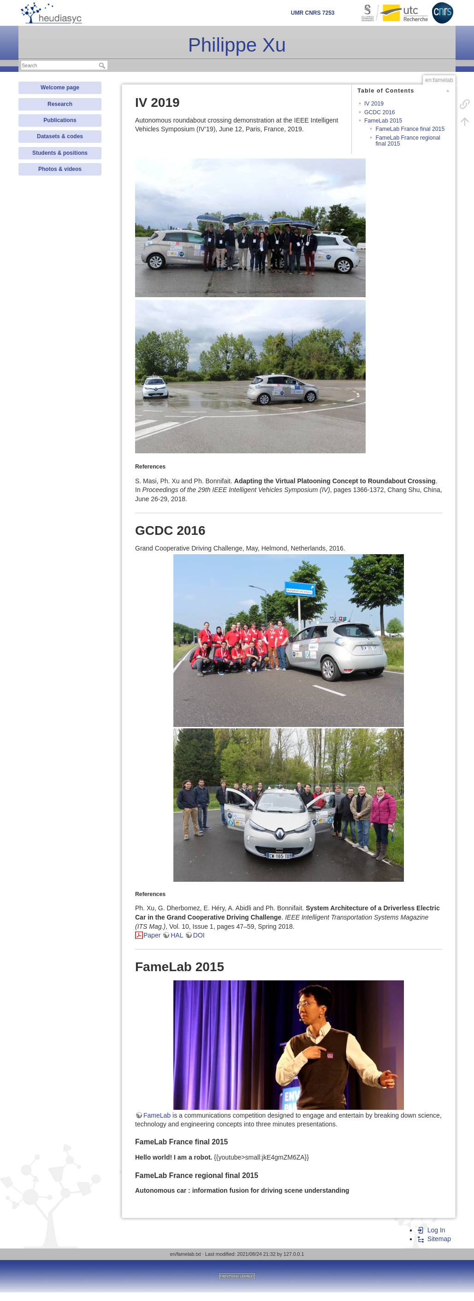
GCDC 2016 (379, 112)
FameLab (157, 1115)
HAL (177, 935)
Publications (59, 120)
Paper (151, 935)
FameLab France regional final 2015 (407, 141)
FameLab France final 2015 (409, 129)
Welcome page (60, 87)
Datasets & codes (60, 136)
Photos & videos (60, 169)
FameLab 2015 (383, 120)
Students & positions (60, 153)
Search (103, 65)
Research (59, 104)
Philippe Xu (237, 45)
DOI (199, 935)
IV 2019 (374, 103)
